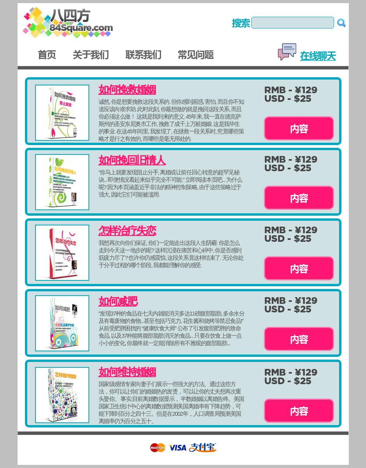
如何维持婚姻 (127, 372)
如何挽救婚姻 (127, 90)
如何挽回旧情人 (132, 160)
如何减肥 (117, 301)
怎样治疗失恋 (127, 231)
